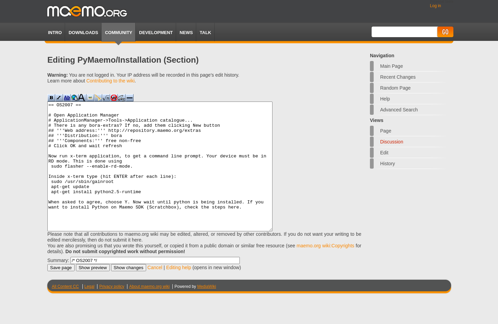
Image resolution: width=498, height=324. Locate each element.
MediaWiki (206, 312)
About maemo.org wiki (149, 312)
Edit (384, 152)
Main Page (391, 66)
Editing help (178, 293)
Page (385, 131)
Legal (89, 312)
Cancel (154, 293)
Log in (435, 5)
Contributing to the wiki (110, 80)
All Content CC (65, 312)
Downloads (83, 32)
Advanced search (399, 109)
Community (118, 32)
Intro (55, 32)
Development (156, 32)
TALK (205, 32)
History (387, 163)
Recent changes (398, 77)
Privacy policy (111, 312)
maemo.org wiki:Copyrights (325, 271)
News (186, 32)
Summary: (58, 286)
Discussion (391, 141)
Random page (395, 88)
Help (385, 99)
